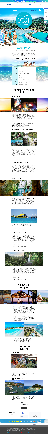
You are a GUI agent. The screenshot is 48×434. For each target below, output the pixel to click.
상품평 (20, 2)
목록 (24, 407)
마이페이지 (35, 2)
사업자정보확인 (18, 428)
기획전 (32, 4)
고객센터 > (14, 412)
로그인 (30, 2)
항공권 (17, 2)
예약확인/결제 (37, 2)
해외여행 (11, 2)
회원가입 (32, 2)
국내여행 (14, 2)
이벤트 (35, 4)
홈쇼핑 (8, 2)
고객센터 (40, 2)
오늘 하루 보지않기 (44, 1)
